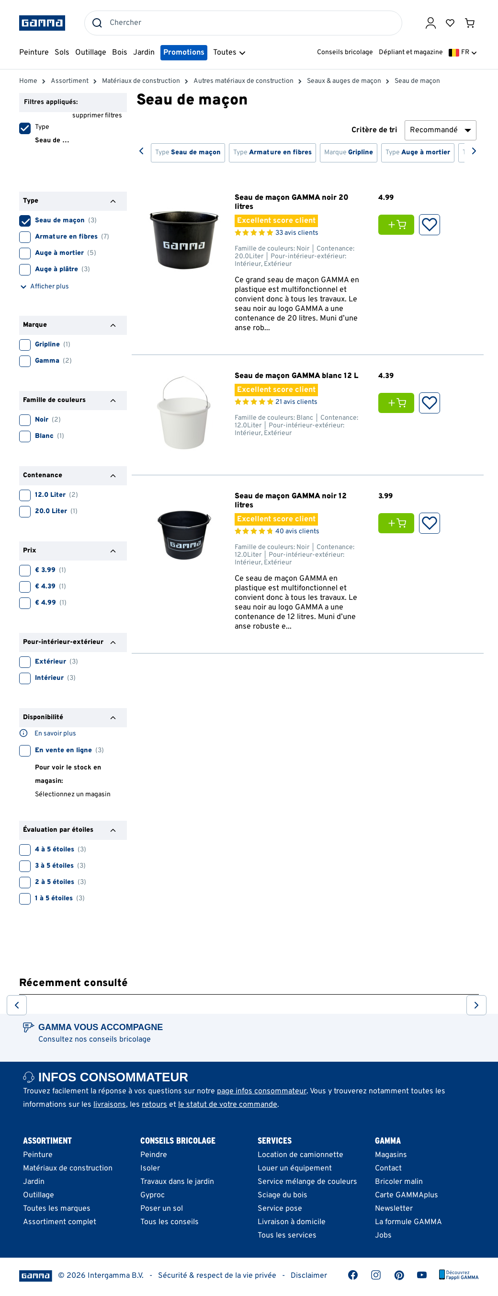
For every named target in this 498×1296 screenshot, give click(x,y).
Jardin (34, 1182)
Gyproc (152, 1195)
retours (154, 1105)
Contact (388, 1168)
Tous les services (287, 1235)
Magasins (391, 1155)
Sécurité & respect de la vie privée (217, 1276)
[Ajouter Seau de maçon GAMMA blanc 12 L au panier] (398, 403)
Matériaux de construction (68, 1168)
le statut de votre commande (227, 1105)
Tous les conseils (169, 1222)
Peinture (38, 1155)
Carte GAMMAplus (406, 1195)
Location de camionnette (300, 1155)
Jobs (383, 1235)
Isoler (150, 1168)
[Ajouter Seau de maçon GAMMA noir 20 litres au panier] (398, 225)
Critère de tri (374, 130)
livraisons (109, 1105)
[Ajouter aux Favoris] (429, 224)
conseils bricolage (120, 1039)
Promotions (183, 52)
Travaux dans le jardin (177, 1182)
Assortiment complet (59, 1222)
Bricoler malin (399, 1182)
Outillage (38, 1195)
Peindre (153, 1155)
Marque (348, 153)
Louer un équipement (295, 1168)
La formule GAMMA (408, 1222)
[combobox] (243, 23)
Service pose (280, 1209)
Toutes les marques (57, 1209)
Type (188, 153)
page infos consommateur (261, 1091)
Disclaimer (309, 1276)
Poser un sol (161, 1209)
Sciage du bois (282, 1195)
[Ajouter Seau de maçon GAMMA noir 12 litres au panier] (398, 523)
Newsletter (394, 1209)
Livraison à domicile (292, 1222)
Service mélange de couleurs (307, 1182)
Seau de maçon (44, 219)
